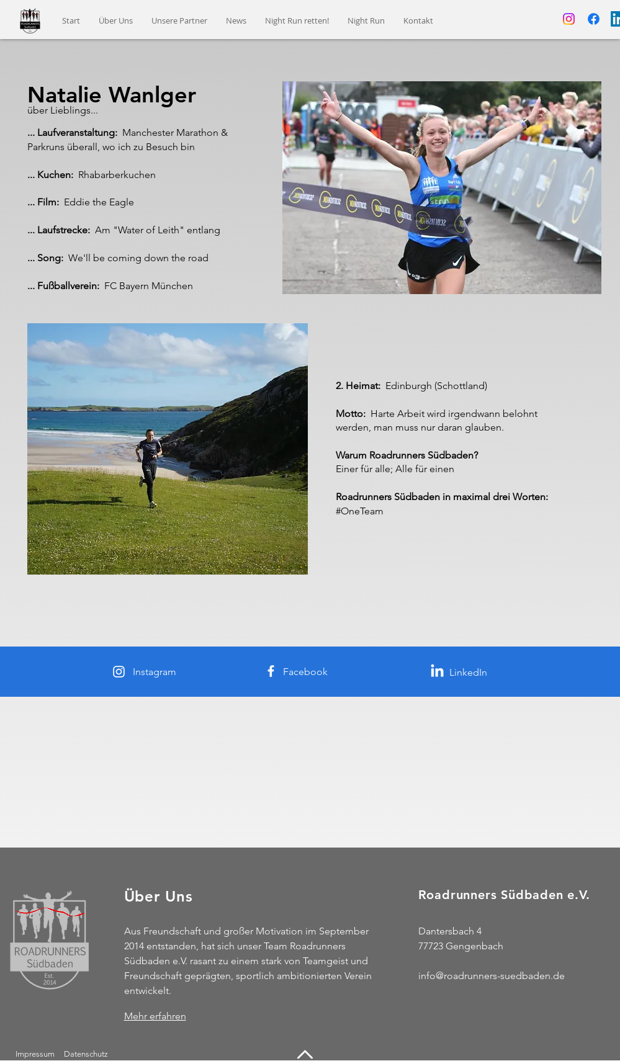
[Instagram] (569, 19)
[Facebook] (593, 19)
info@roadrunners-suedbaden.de (491, 976)
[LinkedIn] (437, 671)
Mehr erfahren (155, 1016)
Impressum (35, 1054)
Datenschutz (87, 1054)
